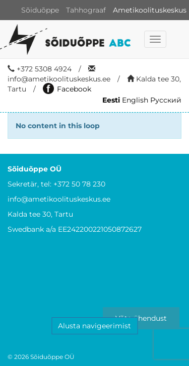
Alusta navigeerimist (94, 325)
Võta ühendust (141, 318)
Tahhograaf (86, 10)
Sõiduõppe (40, 10)
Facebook (67, 89)
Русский (165, 100)
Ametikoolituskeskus (149, 10)
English (135, 100)
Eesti (111, 100)
